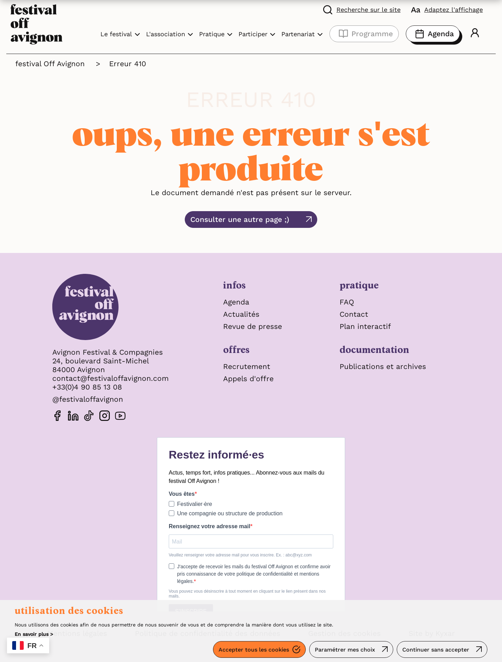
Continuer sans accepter (435, 649)
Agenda (433, 34)
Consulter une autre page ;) (239, 219)
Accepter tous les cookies (254, 649)
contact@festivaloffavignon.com (110, 378)
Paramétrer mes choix (345, 649)
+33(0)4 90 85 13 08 (87, 387)
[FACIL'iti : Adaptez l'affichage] (447, 9)
